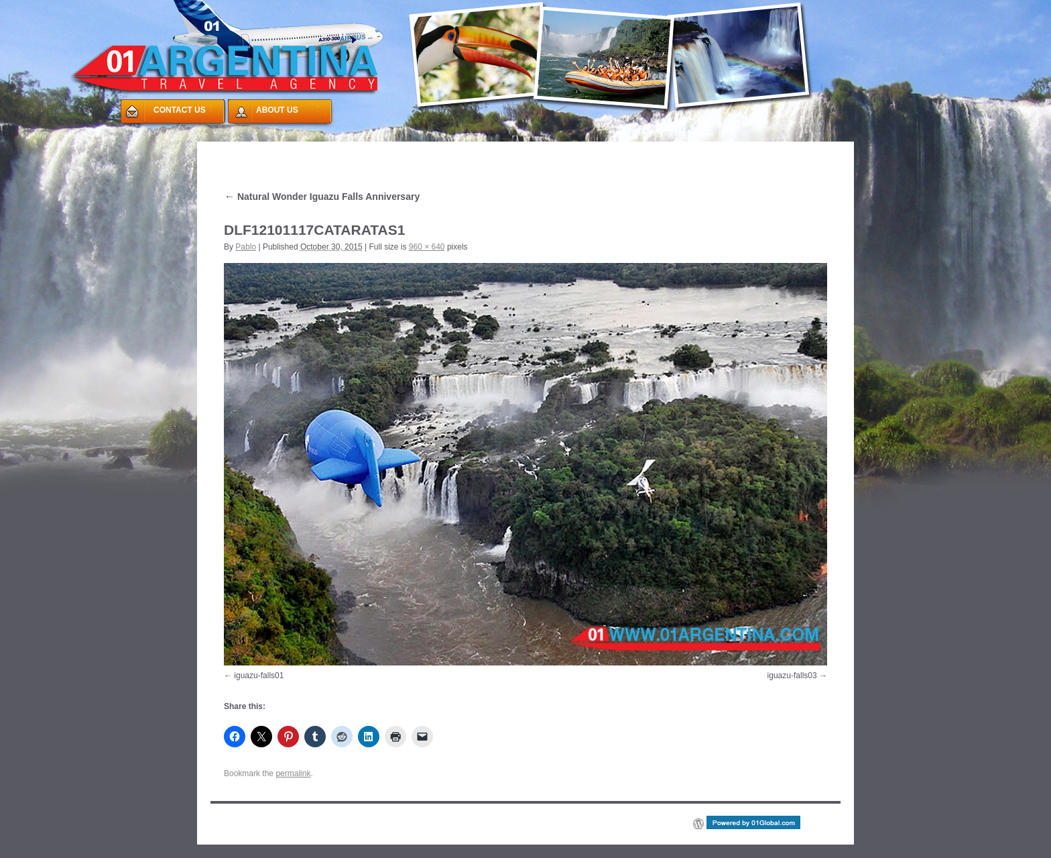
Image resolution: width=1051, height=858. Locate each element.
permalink (292, 773)
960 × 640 (427, 247)
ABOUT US (277, 110)
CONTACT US (179, 110)
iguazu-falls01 (259, 675)
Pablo (245, 247)
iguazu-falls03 (792, 675)
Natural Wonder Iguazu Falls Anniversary (322, 196)
